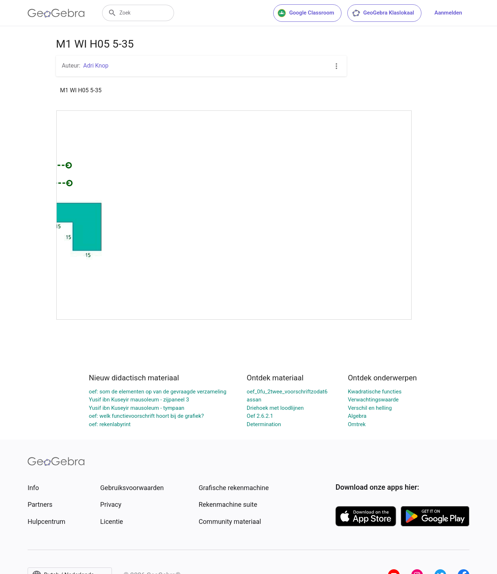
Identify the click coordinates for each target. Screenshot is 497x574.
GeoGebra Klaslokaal (383, 13)
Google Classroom (306, 13)
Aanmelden (448, 12)
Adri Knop (96, 65)
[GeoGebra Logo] (56, 13)
